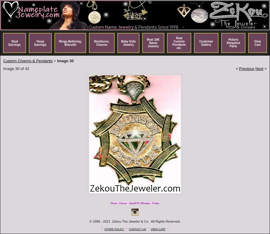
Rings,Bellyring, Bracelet (70, 43)
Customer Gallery (206, 43)
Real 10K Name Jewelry (153, 43)
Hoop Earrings (40, 43)
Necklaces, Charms (102, 43)
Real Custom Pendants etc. (179, 43)
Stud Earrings (14, 43)
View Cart (257, 43)
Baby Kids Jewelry (128, 43)
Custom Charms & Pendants (28, 61)
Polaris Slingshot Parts (233, 43)
